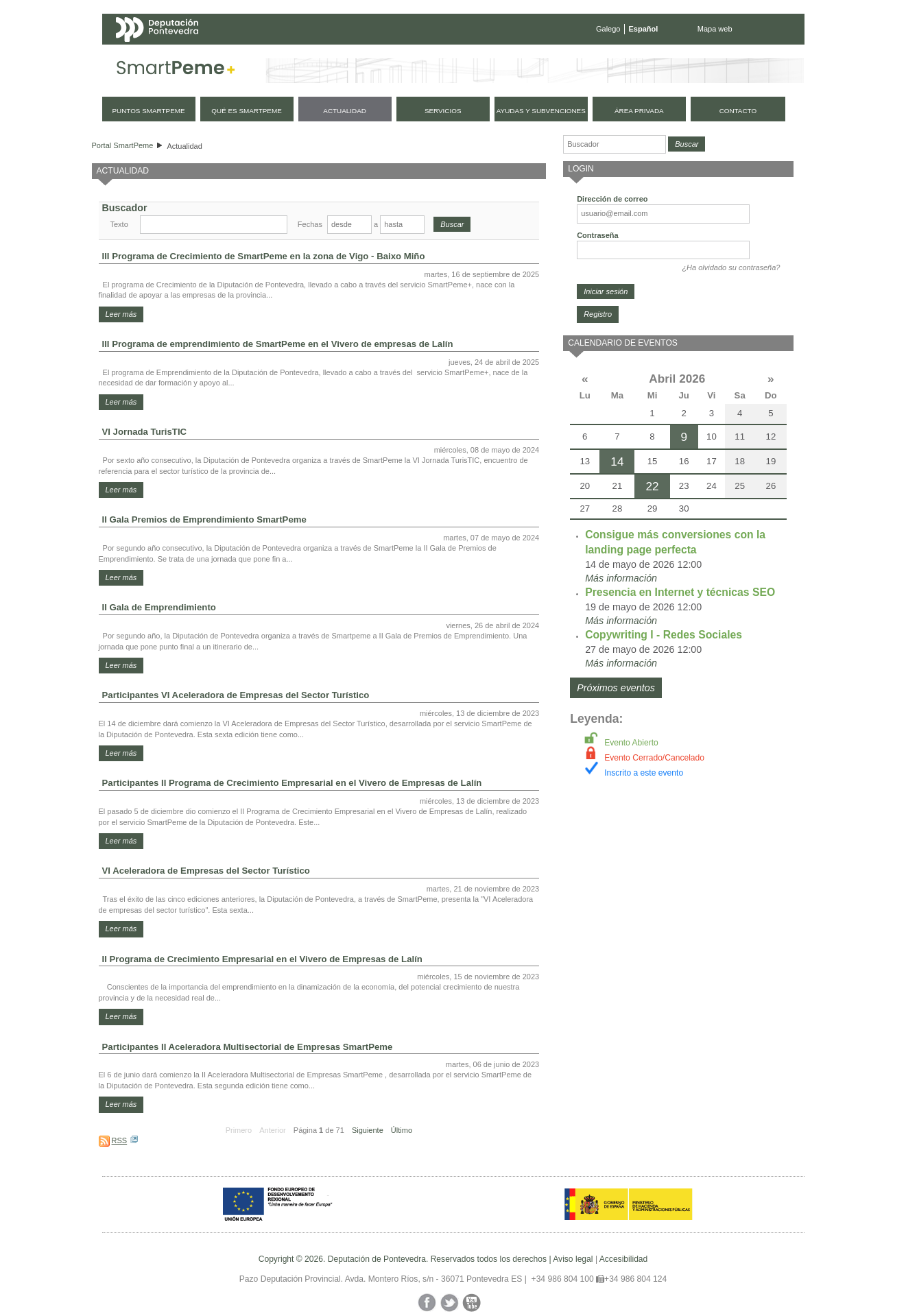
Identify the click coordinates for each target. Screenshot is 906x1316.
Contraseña (598, 235)
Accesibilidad (623, 1259)
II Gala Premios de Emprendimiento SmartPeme (204, 519)
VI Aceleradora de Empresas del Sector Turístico (206, 870)
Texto (119, 224)
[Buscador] (614, 144)
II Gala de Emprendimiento (159, 607)
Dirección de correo (612, 199)
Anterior (272, 1130)
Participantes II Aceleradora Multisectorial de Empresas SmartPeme (247, 1047)
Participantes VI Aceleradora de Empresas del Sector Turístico (236, 695)
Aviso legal (573, 1259)
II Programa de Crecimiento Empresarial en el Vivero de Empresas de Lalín (262, 959)
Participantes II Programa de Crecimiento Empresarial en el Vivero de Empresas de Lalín (292, 783)
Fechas (310, 224)
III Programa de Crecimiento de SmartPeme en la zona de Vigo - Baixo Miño (263, 256)
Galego (608, 29)
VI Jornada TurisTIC (144, 432)
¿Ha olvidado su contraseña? (731, 267)
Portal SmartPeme (123, 145)
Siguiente (367, 1130)
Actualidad (184, 146)
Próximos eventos (616, 687)
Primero (239, 1130)
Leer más (121, 314)
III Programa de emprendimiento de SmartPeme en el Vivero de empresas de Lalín (277, 344)
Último (401, 1130)
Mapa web (715, 29)
